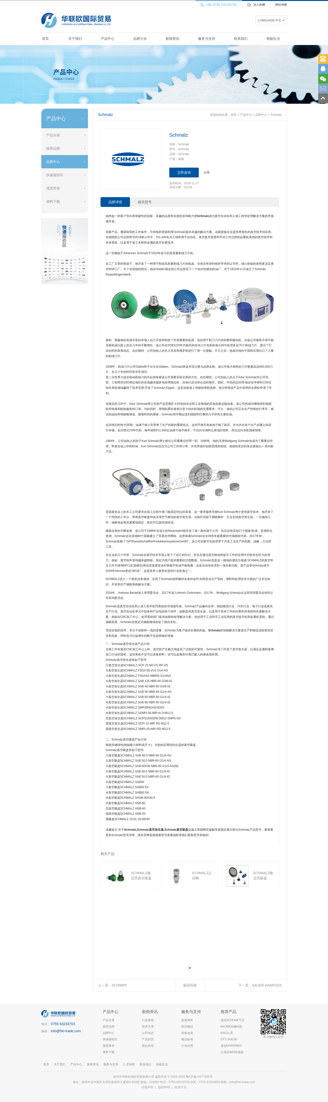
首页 (45, 39)
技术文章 (148, 1026)
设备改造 (187, 1033)
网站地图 (281, 4)
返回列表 (190, 985)
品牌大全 (140, 39)
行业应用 (187, 1045)
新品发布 (148, 1045)
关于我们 (75, 39)
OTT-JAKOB (229, 1039)
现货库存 (53, 188)
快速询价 (187, 1020)
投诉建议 (187, 1026)
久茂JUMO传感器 (232, 1052)
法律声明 (147, 1087)
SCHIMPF (119, 985)
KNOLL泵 (227, 1033)
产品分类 (53, 135)
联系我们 (241, 39)
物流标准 (187, 1039)
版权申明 (164, 1087)
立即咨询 (184, 172)
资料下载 (53, 201)
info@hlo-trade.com (66, 1031)
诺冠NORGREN (231, 1045)
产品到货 (148, 1039)
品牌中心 (53, 162)
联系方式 (180, 1087)
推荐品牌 (53, 148)
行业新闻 (148, 1020)
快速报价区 (54, 175)
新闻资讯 (172, 39)
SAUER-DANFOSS (267, 985)
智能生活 (273, 39)
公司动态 (148, 1033)
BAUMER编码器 (231, 1026)
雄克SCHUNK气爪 (233, 1020)
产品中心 (107, 39)
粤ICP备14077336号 (200, 1076)
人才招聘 (129, 1064)
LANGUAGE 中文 (269, 20)
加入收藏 (259, 4)
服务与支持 (206, 39)
